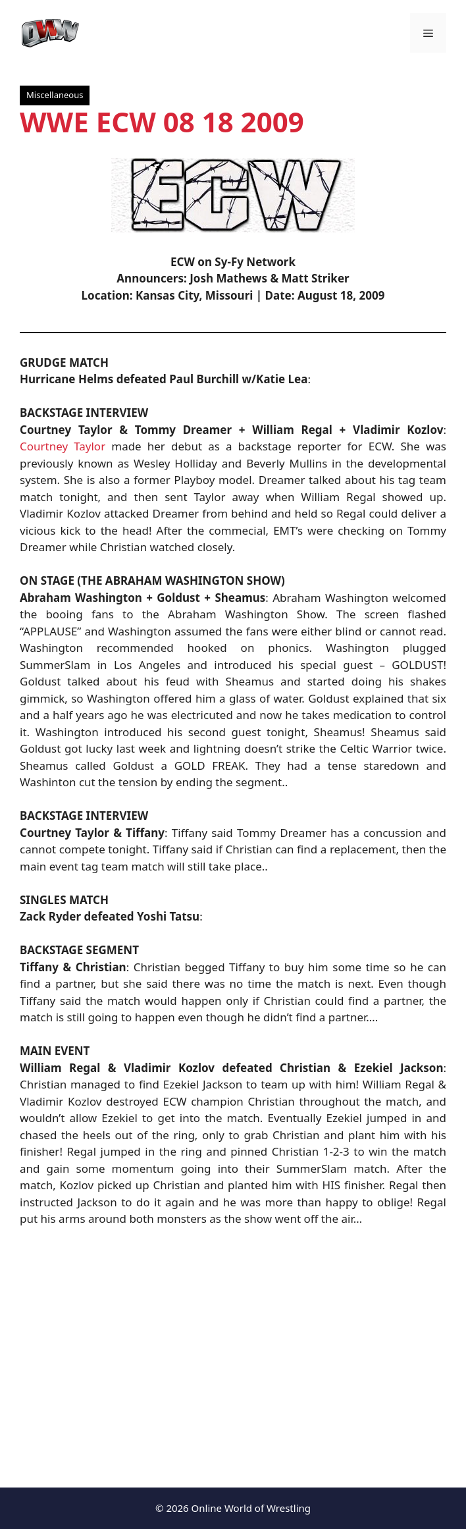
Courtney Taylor (62, 446)
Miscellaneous (54, 95)
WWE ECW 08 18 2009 (162, 121)
